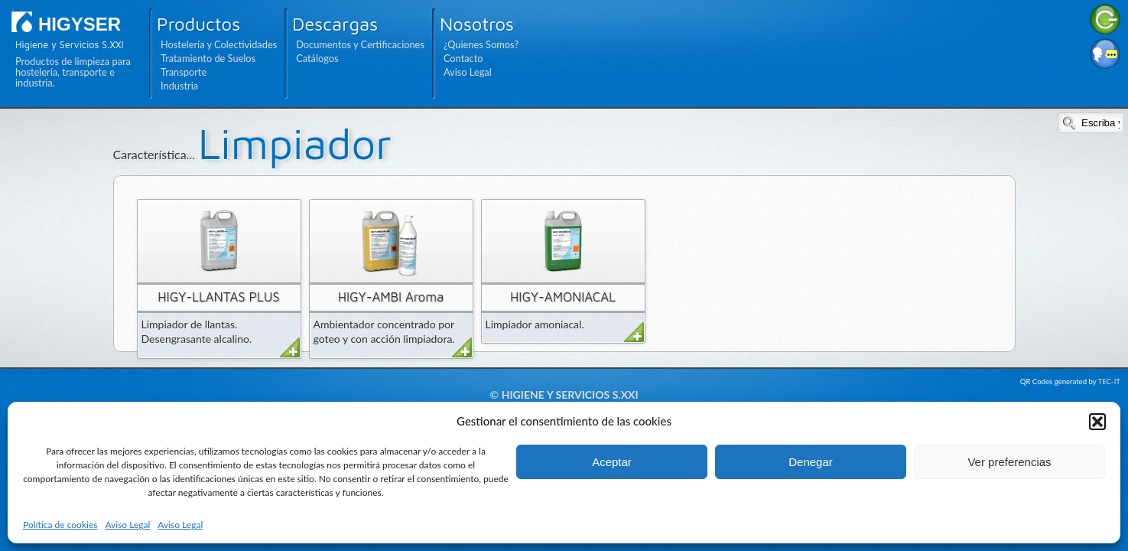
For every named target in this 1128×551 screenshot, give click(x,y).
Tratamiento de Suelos (208, 58)
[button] (1097, 421)
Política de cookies (60, 524)
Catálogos (317, 58)
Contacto (463, 58)
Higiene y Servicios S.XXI (570, 394)
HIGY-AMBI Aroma (391, 297)
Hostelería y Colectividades (219, 44)
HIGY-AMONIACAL (563, 297)
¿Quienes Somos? (481, 44)
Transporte (183, 72)
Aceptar (612, 461)
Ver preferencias (1009, 461)
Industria (179, 86)
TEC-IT (1109, 381)
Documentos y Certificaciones (360, 44)
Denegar (810, 461)
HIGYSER (79, 24)
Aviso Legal (127, 524)
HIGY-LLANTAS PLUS (218, 297)
